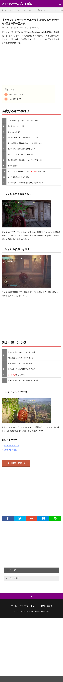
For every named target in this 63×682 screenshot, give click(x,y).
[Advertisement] (31, 64)
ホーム (14, 606)
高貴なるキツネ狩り (13, 94)
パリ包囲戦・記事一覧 (16, 463)
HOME (6, 10)
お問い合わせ (46, 606)
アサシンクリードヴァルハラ (23, 10)
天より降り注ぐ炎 (12, 99)
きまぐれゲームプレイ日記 (17, 3)
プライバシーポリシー (28, 606)
